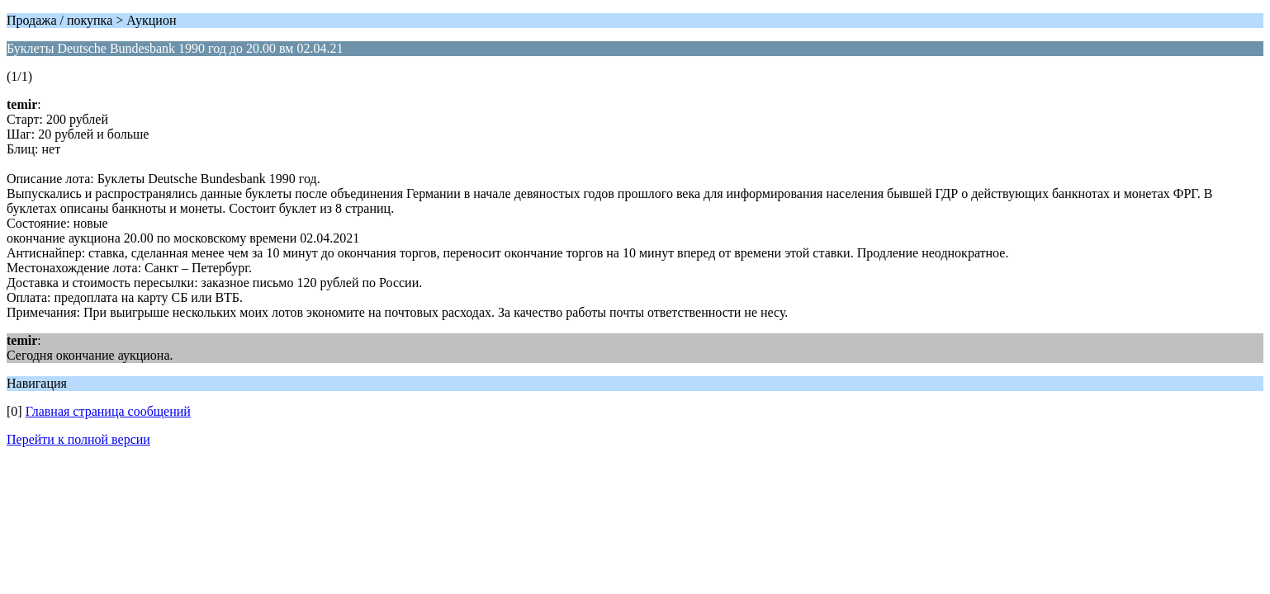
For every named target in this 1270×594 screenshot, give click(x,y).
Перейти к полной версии (78, 439)
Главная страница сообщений (108, 411)
